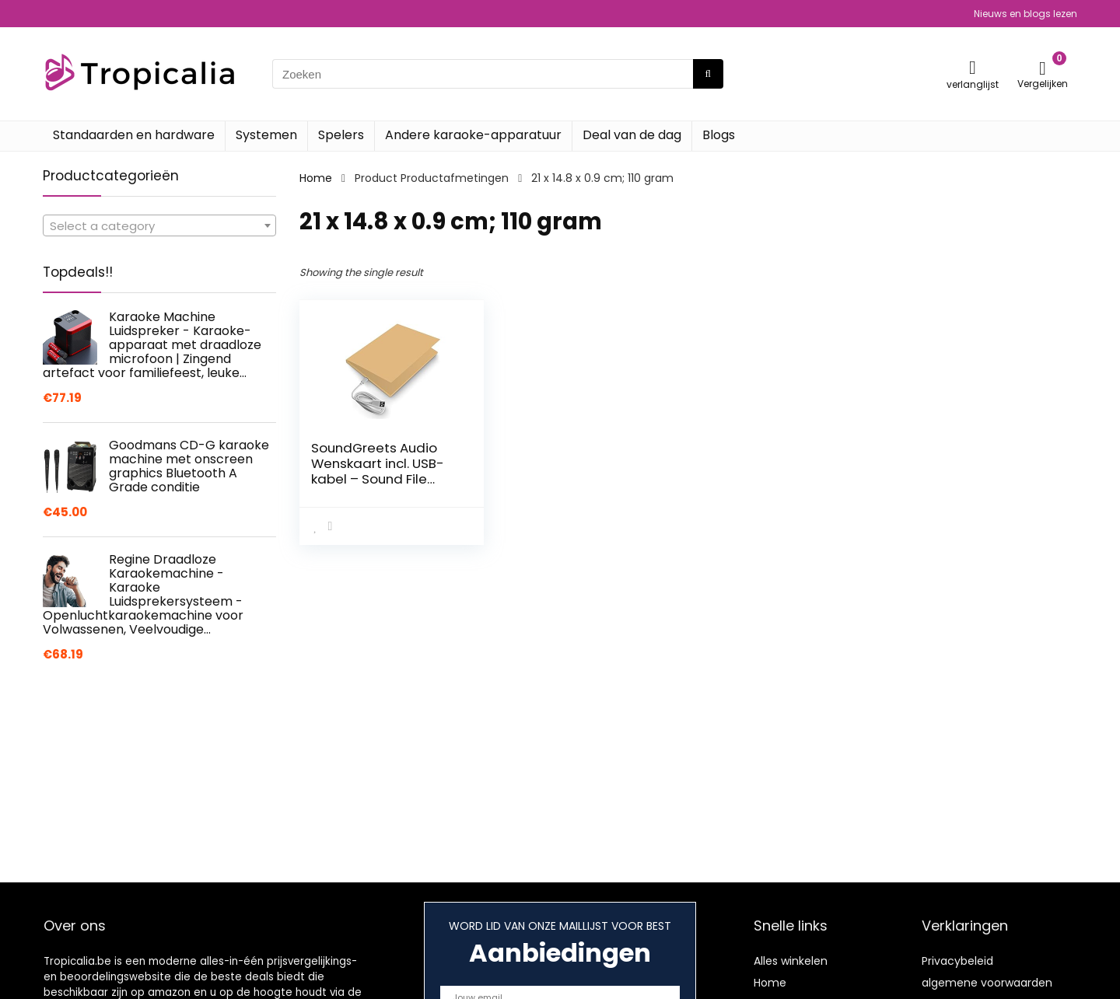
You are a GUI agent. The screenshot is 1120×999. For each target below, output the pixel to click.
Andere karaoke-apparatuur (473, 135)
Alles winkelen (791, 961)
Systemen (266, 135)
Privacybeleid (957, 961)
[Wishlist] (972, 67)
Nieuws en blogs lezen (1025, 13)
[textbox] (159, 226)
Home (315, 178)
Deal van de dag (632, 135)
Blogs (718, 135)
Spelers (341, 135)
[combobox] (159, 225)
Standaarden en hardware (134, 135)
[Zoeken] (708, 74)
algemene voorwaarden (987, 982)
